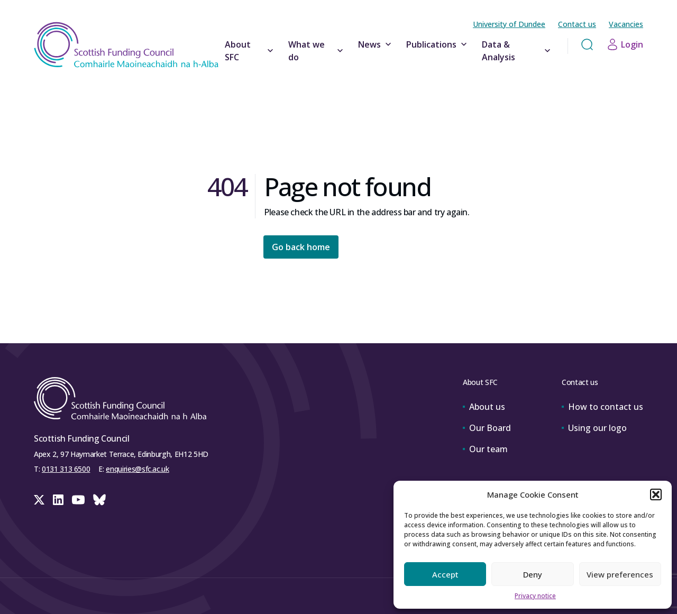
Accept (445, 574)
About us (484, 407)
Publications (437, 44)
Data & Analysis (517, 51)
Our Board (487, 428)
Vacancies (626, 24)
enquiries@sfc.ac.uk (137, 469)
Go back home (301, 247)
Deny (532, 574)
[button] (656, 494)
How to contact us (602, 407)
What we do (316, 51)
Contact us (577, 24)
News (376, 44)
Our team (485, 449)
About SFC (250, 51)
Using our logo (594, 428)
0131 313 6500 (66, 469)
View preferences (620, 574)
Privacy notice (535, 595)
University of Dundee (509, 24)
